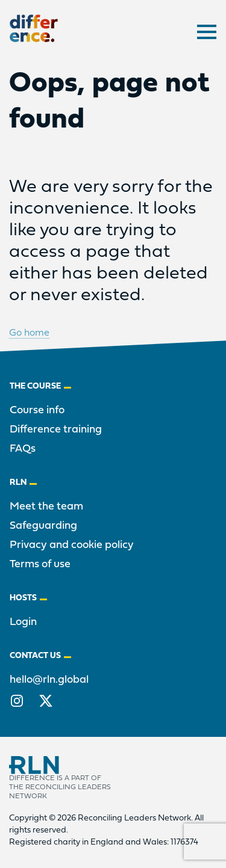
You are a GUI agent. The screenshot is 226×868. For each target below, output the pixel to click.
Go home (29, 333)
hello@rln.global (49, 680)
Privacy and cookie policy (72, 545)
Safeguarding (43, 526)
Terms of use (40, 564)
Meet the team (46, 506)
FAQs (23, 449)
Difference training (56, 430)
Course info (37, 410)
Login (23, 622)
